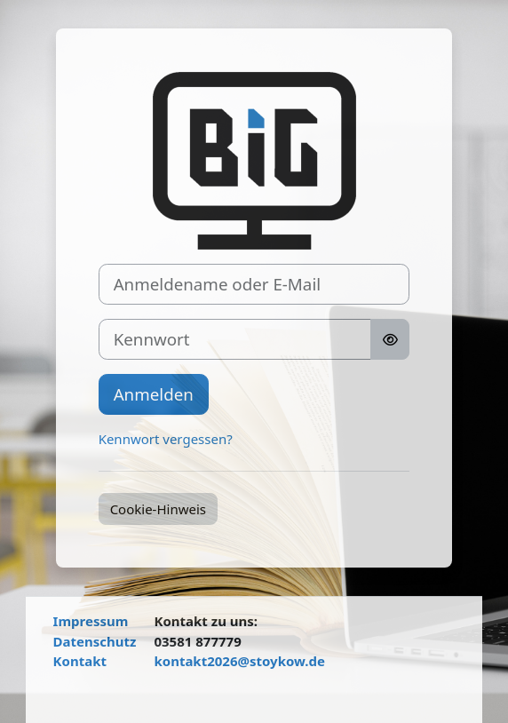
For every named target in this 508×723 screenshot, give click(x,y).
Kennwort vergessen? (166, 439)
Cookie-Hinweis (158, 509)
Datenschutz (95, 641)
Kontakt (80, 661)
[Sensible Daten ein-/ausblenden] (390, 339)
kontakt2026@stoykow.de (239, 661)
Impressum (91, 621)
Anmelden (154, 394)
